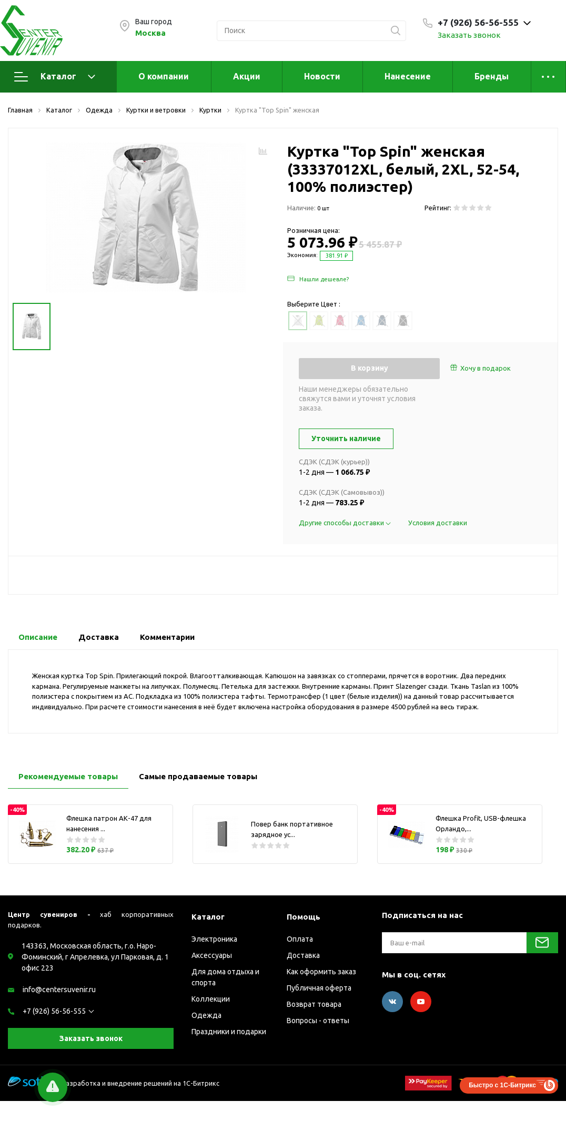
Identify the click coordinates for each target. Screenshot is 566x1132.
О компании (163, 76)
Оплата (300, 939)
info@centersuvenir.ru (59, 989)
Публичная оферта (319, 988)
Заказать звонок (469, 34)
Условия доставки (437, 522)
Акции (246, 76)
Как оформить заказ (321, 971)
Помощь (303, 916)
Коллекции (210, 999)
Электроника (214, 939)
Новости (322, 76)
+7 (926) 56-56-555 (54, 1011)
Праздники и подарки (228, 1031)
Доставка (303, 955)
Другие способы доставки (345, 522)
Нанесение (408, 76)
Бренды (491, 76)
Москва (150, 32)
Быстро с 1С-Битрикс (502, 1085)
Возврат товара (314, 1004)
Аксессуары (211, 955)
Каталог (54, 77)
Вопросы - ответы (318, 1020)
